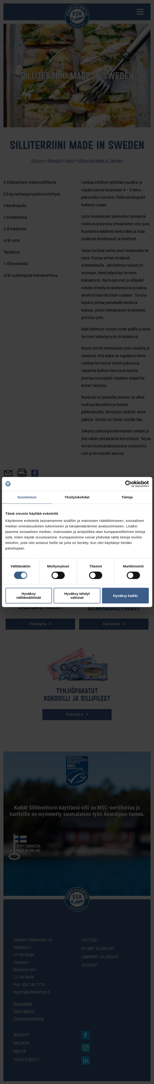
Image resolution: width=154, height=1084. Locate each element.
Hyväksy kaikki (125, 596)
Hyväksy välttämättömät (28, 595)
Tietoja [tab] (127, 497)
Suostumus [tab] (27, 497)
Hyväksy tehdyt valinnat (77, 595)
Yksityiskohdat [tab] (77, 497)
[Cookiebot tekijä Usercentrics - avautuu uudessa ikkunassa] (128, 483)
